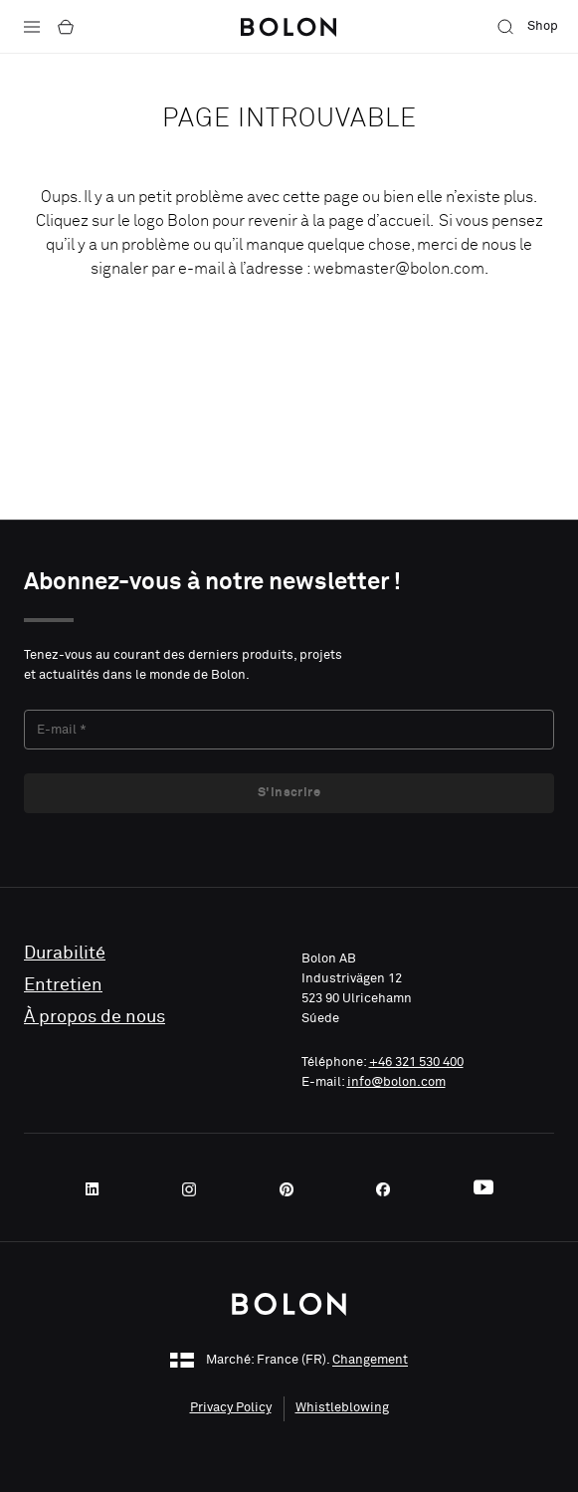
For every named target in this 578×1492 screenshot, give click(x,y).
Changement (370, 1361)
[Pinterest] (292, 1189)
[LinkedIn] (98, 1189)
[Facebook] (389, 1189)
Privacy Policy (231, 1407)
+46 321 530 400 (416, 1062)
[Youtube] (483, 1189)
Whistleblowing (342, 1407)
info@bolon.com (396, 1082)
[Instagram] (195, 1189)
